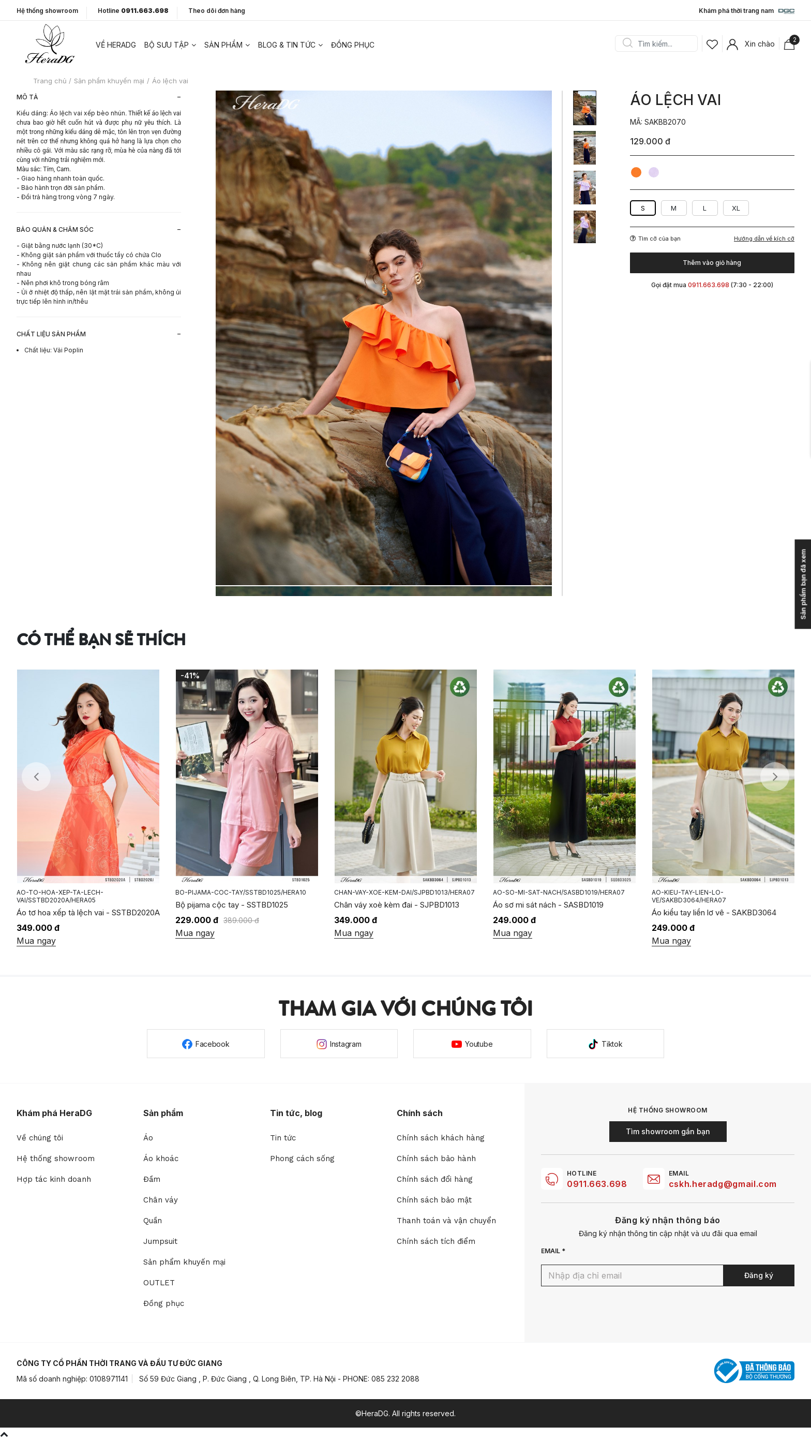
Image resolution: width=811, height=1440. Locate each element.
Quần (152, 1220)
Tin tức (283, 1137)
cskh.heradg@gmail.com (723, 1184)
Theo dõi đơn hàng (216, 10)
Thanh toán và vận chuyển (446, 1220)
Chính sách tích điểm (436, 1241)
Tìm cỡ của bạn (655, 238)
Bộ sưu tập (166, 44)
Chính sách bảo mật (434, 1200)
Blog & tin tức (287, 44)
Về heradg (116, 44)
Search (627, 43)
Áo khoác (160, 1158)
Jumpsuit (160, 1241)
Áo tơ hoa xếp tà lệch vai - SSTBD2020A (88, 912)
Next (774, 776)
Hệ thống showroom (47, 10)
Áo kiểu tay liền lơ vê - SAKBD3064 (714, 912)
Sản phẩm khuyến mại (184, 1262)
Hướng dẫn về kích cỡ (764, 238)
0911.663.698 (597, 1184)
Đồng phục (352, 44)
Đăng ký (758, 1275)
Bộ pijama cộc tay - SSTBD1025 (231, 905)
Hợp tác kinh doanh (54, 1179)
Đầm (151, 1179)
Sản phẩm (223, 44)
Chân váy (160, 1200)
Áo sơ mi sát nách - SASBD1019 (548, 905)
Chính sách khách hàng (441, 1137)
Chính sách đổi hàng (435, 1179)
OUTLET (159, 1282)
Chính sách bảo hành (436, 1158)
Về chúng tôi (40, 1137)
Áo (148, 1137)
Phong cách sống (302, 1158)
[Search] (660, 43)
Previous (36, 776)
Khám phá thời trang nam (746, 11)
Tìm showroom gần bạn (668, 1131)
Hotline (133, 10)
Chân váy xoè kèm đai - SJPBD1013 (396, 905)
